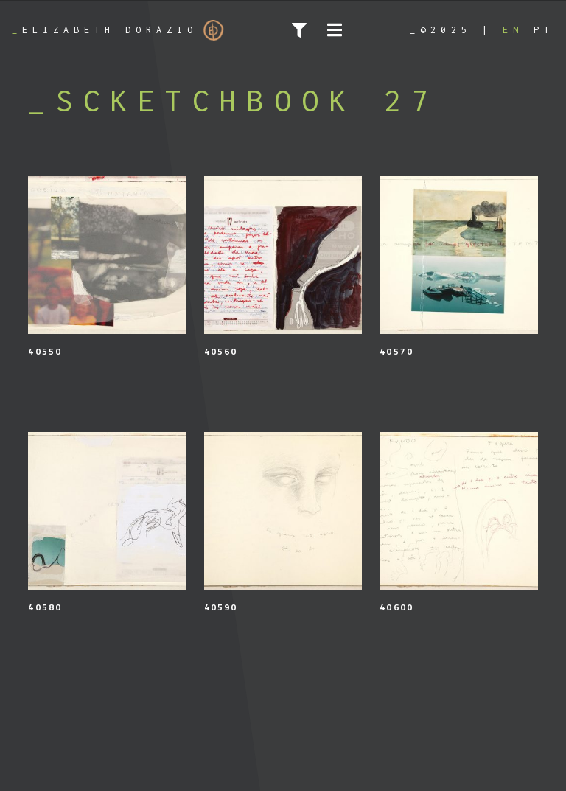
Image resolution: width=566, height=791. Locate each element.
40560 (221, 351)
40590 (221, 607)
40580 (45, 607)
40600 (396, 607)
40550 (45, 351)
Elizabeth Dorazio (118, 30)
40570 (396, 351)
